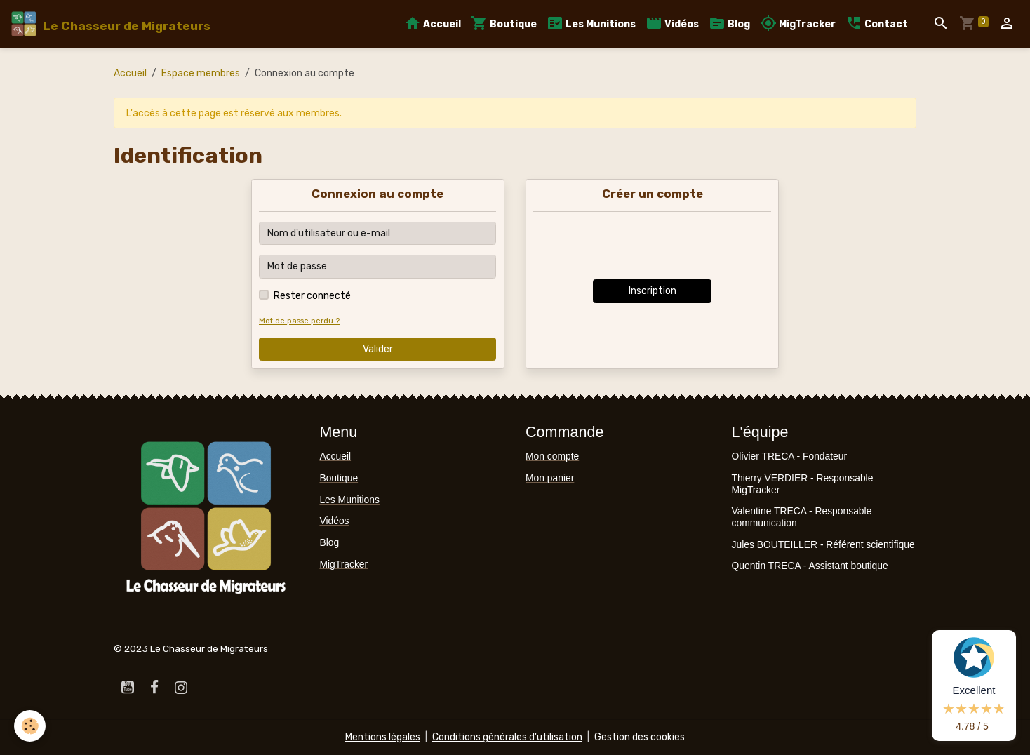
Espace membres (200, 73)
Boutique (504, 23)
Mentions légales (382, 737)
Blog (729, 23)
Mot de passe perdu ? (299, 321)
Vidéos (672, 23)
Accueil (432, 23)
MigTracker (798, 23)
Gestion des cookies (639, 737)
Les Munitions (591, 23)
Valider (378, 349)
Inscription (652, 291)
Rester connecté (312, 296)
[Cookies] (30, 726)
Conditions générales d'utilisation (507, 737)
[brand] (110, 24)
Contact (876, 23)
